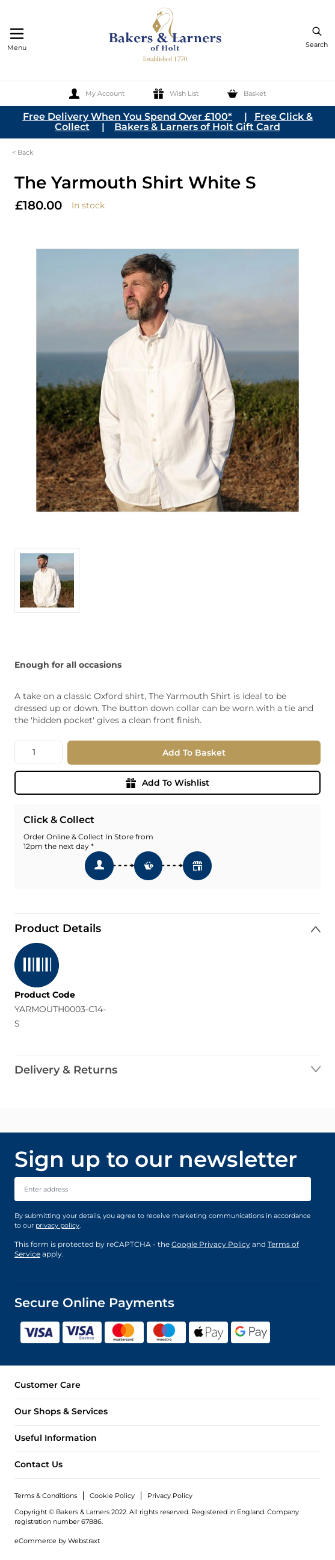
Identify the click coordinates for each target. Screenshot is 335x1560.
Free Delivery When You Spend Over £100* (127, 116)
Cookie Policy (112, 1495)
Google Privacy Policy (210, 1244)
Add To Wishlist (167, 782)
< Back (23, 152)
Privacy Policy (169, 1495)
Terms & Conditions (45, 1495)
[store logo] (166, 36)
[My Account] (96, 94)
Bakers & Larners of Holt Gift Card (197, 126)
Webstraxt (84, 1541)
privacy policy (57, 1225)
